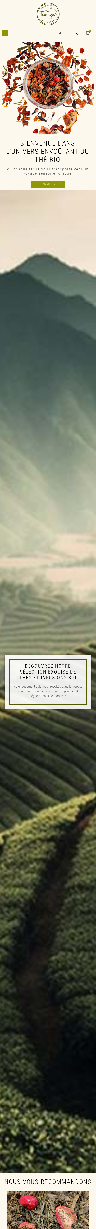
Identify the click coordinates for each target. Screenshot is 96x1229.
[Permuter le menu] (5, 33)
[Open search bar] (76, 32)
